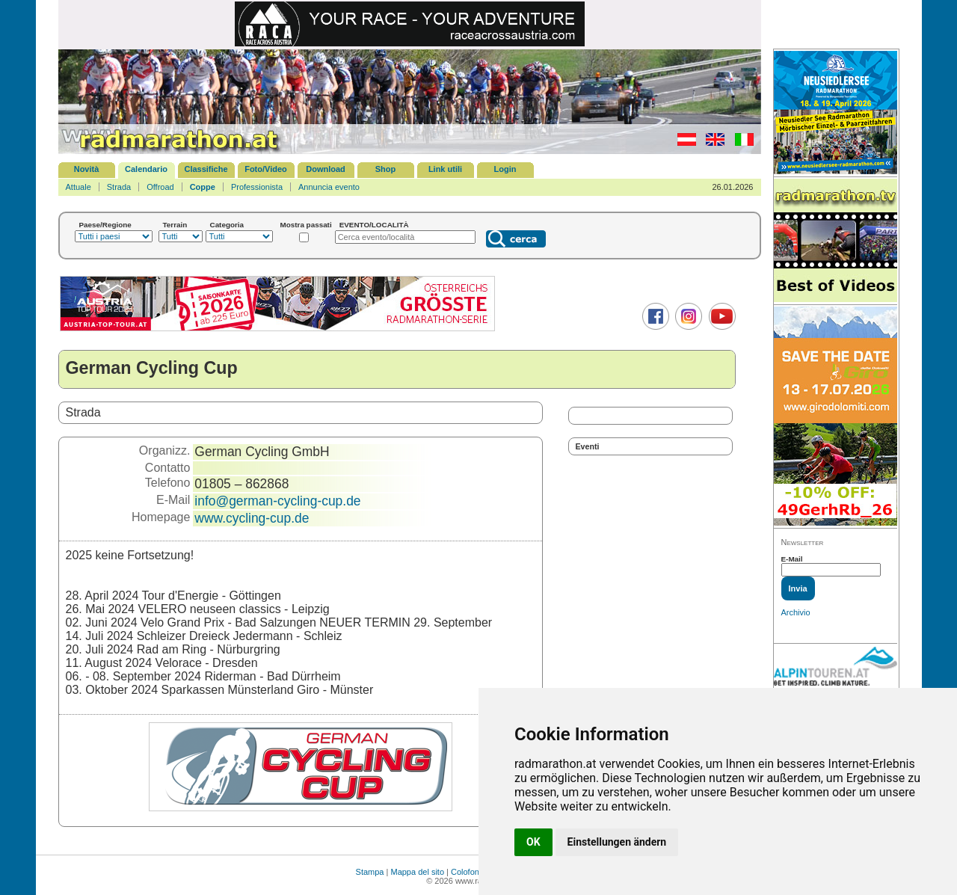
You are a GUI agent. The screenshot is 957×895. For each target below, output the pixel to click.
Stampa (370, 871)
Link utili (445, 168)
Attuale (78, 186)
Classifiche (205, 168)
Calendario (146, 168)
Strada (119, 186)
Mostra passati (306, 225)
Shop (385, 168)
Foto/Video (265, 168)
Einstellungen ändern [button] (617, 842)
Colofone (467, 871)
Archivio (795, 612)
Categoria (227, 225)
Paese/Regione (105, 225)
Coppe (202, 186)
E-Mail (792, 559)
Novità (86, 168)
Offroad (160, 186)
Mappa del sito (417, 871)
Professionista (257, 186)
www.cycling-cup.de (251, 518)
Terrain (175, 225)
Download (325, 168)
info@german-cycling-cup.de (277, 500)
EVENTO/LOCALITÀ (374, 225)
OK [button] (533, 842)
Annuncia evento (329, 186)
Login (505, 168)
